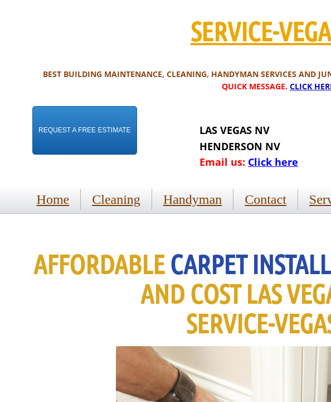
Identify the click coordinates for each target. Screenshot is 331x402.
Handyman (192, 199)
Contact (265, 199)
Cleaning (116, 199)
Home (53, 199)
